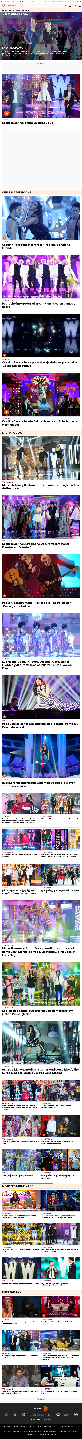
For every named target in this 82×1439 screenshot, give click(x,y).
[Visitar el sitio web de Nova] (32, 1414)
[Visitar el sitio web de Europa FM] (67, 1414)
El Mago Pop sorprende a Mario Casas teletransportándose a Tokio (56, 1284)
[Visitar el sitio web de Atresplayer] (36, 1419)
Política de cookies (34, 1431)
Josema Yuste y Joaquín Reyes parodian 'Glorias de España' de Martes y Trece (58, 1216)
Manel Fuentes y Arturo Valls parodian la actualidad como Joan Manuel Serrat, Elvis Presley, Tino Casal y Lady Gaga (38, 952)
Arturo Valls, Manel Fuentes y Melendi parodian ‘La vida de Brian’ (17, 1176)
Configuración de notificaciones (36, 1434)
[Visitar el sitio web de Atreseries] (49, 1414)
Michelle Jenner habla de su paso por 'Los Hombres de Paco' (19, 1323)
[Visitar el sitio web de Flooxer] (47, 1419)
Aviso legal (7, 1431)
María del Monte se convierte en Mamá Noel (59, 819)
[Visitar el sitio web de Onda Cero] (58, 1414)
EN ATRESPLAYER (13, 47)
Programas (14, 10)
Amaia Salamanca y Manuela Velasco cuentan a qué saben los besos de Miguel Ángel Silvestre (60, 1357)
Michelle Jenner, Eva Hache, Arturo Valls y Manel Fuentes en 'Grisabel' (35, 545)
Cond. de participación (49, 1431)
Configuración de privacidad (68, 1431)
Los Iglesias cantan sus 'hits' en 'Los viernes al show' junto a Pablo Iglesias (37, 1012)
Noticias (26, 10)
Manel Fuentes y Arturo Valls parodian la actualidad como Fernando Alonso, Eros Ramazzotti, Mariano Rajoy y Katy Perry (18, 820)
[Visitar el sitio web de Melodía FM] (75, 1414)
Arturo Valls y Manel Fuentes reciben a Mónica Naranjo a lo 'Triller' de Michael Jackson (60, 891)
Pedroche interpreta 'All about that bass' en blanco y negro (39, 305)
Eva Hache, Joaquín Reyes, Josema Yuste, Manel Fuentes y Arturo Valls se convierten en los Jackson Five (37, 665)
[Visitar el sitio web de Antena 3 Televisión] (6, 1414)
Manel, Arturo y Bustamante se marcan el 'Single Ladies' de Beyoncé (40, 486)
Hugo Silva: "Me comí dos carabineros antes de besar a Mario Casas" (20, 1392)
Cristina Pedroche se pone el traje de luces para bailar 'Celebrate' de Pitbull (39, 364)
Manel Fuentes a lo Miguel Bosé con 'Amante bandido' (20, 855)
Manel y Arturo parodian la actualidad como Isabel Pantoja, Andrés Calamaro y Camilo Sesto (59, 856)
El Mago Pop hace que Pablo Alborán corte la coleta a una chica (59, 1250)
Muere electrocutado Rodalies (25, 1)
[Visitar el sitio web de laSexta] (14, 1414)
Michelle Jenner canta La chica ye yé (27, 123)
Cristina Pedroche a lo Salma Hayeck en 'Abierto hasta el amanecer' (40, 423)
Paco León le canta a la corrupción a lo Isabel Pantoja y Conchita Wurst (40, 725)
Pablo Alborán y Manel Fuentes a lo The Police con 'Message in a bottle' (36, 604)
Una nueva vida (9, 1)
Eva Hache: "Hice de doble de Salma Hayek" (58, 1322)
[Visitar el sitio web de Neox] (23, 1414)
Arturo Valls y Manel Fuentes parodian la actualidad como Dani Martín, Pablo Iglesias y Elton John (59, 1177)
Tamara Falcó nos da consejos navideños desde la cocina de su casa (19, 1216)
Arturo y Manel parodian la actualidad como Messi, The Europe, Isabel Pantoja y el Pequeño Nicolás (40, 1071)
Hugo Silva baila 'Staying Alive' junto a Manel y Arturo (20, 1142)
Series (4, 10)
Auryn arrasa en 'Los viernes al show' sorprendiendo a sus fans (56, 1106)
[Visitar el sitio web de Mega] (41, 1414)
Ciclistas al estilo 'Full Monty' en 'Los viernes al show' (20, 1250)
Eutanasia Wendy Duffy (59, 1)
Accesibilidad (52, 1434)
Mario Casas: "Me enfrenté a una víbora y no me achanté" (59, 1392)
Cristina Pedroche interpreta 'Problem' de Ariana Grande (36, 246)
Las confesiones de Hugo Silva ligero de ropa (20, 1283)
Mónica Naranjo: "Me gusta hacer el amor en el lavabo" (21, 1356)
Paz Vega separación (43, 1)
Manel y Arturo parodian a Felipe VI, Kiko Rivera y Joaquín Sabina (57, 1142)
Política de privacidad (19, 1431)
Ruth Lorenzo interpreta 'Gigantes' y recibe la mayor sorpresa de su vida (38, 784)
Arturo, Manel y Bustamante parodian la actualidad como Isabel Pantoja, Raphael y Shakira (19, 1107)
